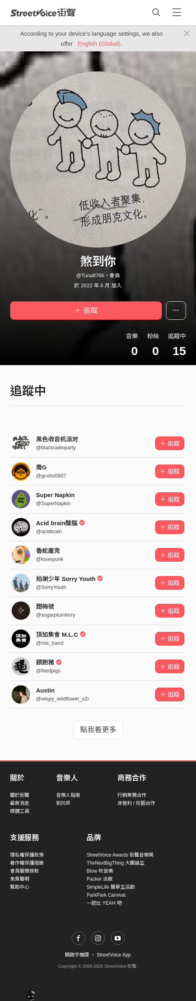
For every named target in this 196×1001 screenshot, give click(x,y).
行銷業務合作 (131, 795)
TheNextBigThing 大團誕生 (115, 863)
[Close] (187, 34)
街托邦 (63, 803)
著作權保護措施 (27, 863)
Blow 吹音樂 (100, 871)
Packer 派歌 (100, 879)
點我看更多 (98, 730)
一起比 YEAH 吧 (104, 903)
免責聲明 (19, 879)
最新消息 (19, 803)
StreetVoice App (114, 955)
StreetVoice (43, 12)
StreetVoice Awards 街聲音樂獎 (120, 855)
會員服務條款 (24, 871)
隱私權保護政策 (27, 855)
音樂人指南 (68, 795)
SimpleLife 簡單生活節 (110, 887)
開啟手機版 (77, 955)
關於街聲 (19, 795)
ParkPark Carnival (106, 895)
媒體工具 (19, 811)
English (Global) (98, 43)
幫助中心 (19, 887)
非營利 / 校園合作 (136, 803)
